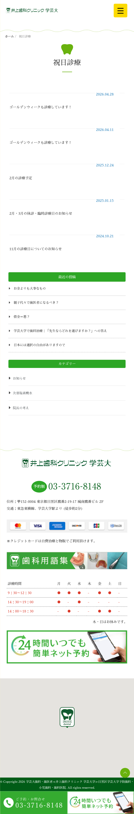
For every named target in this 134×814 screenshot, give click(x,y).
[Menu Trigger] (120, 10)
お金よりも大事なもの (30, 288)
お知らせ (19, 378)
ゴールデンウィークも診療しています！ (40, 107)
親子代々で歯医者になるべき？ (36, 302)
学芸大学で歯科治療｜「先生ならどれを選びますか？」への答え (60, 330)
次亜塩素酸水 (22, 393)
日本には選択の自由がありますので (39, 345)
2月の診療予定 (20, 178)
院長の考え (21, 408)
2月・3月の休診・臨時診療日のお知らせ (40, 213)
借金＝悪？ (22, 316)
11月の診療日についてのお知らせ (35, 249)
